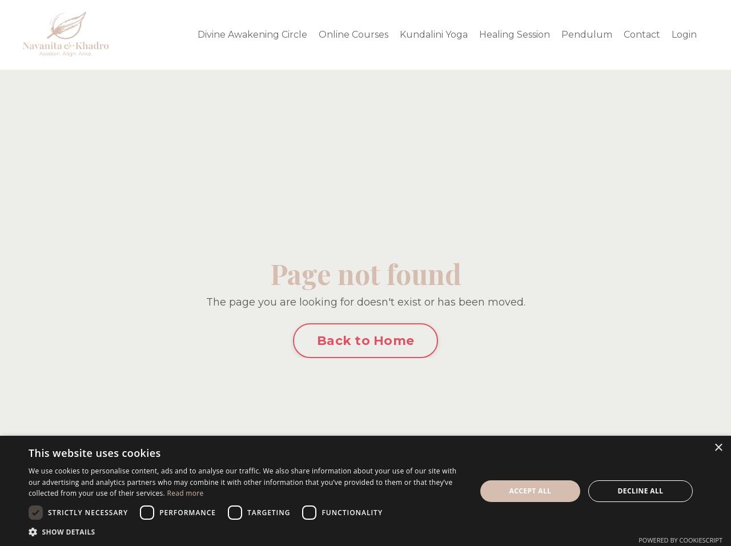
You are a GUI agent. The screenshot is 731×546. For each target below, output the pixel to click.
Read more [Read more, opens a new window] (185, 493)
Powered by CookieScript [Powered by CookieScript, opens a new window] (680, 540)
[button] (246, 531)
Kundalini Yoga (434, 34)
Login (684, 34)
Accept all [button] (530, 491)
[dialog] (365, 491)
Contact (642, 34)
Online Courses (353, 34)
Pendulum (586, 34)
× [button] (718, 448)
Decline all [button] (641, 491)
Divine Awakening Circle (252, 34)
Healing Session (514, 34)
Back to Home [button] (365, 340)
